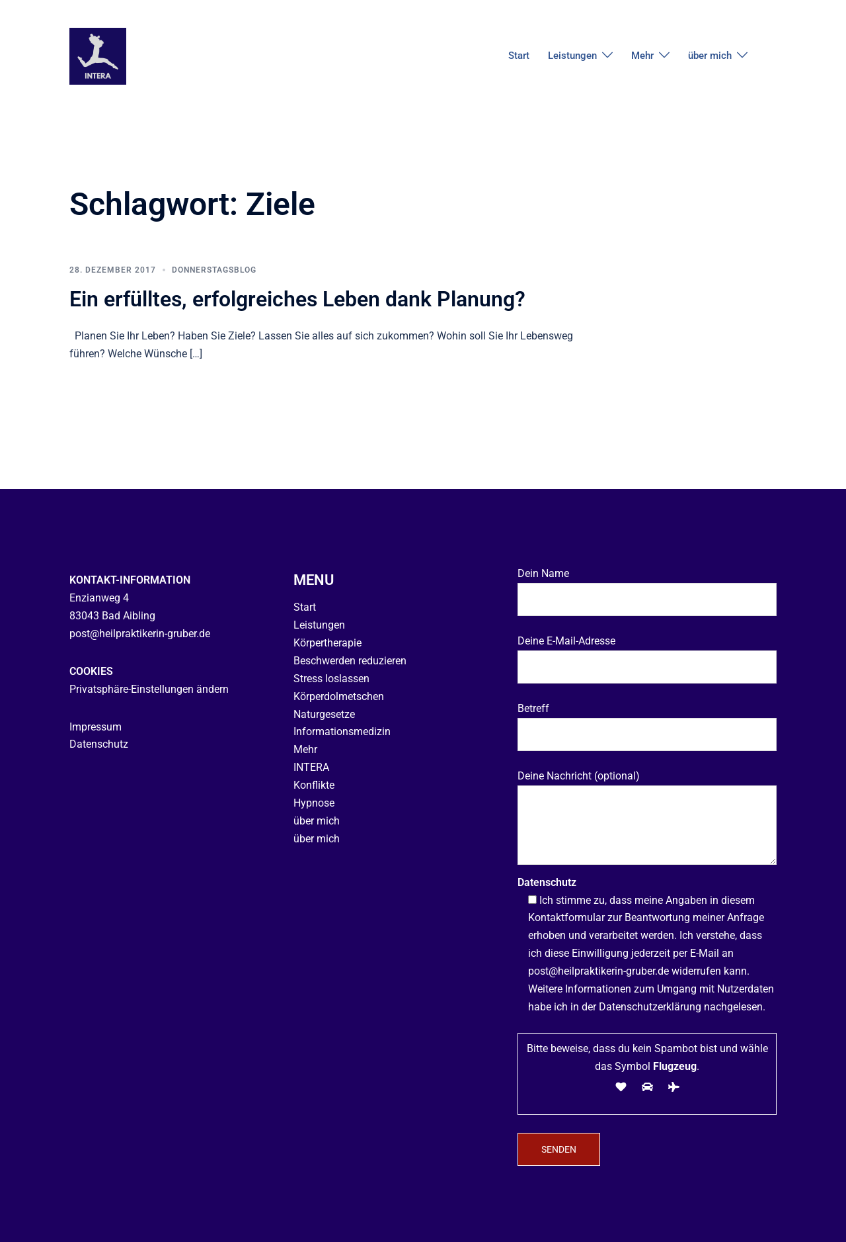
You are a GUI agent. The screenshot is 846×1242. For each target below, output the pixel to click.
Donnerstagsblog (214, 270)
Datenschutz (98, 744)
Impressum (95, 726)
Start (518, 56)
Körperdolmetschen (338, 696)
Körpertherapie (327, 643)
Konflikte (313, 785)
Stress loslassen (331, 678)
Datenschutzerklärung (650, 1006)
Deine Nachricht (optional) (647, 818)
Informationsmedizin (342, 731)
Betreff (647, 721)
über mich (710, 56)
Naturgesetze (324, 713)
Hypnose (313, 803)
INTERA (311, 767)
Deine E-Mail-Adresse (647, 654)
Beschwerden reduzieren (349, 660)
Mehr (642, 56)
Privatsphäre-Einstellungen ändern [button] (149, 689)
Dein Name (647, 586)
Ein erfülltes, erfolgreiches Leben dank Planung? (297, 299)
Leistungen (572, 56)
